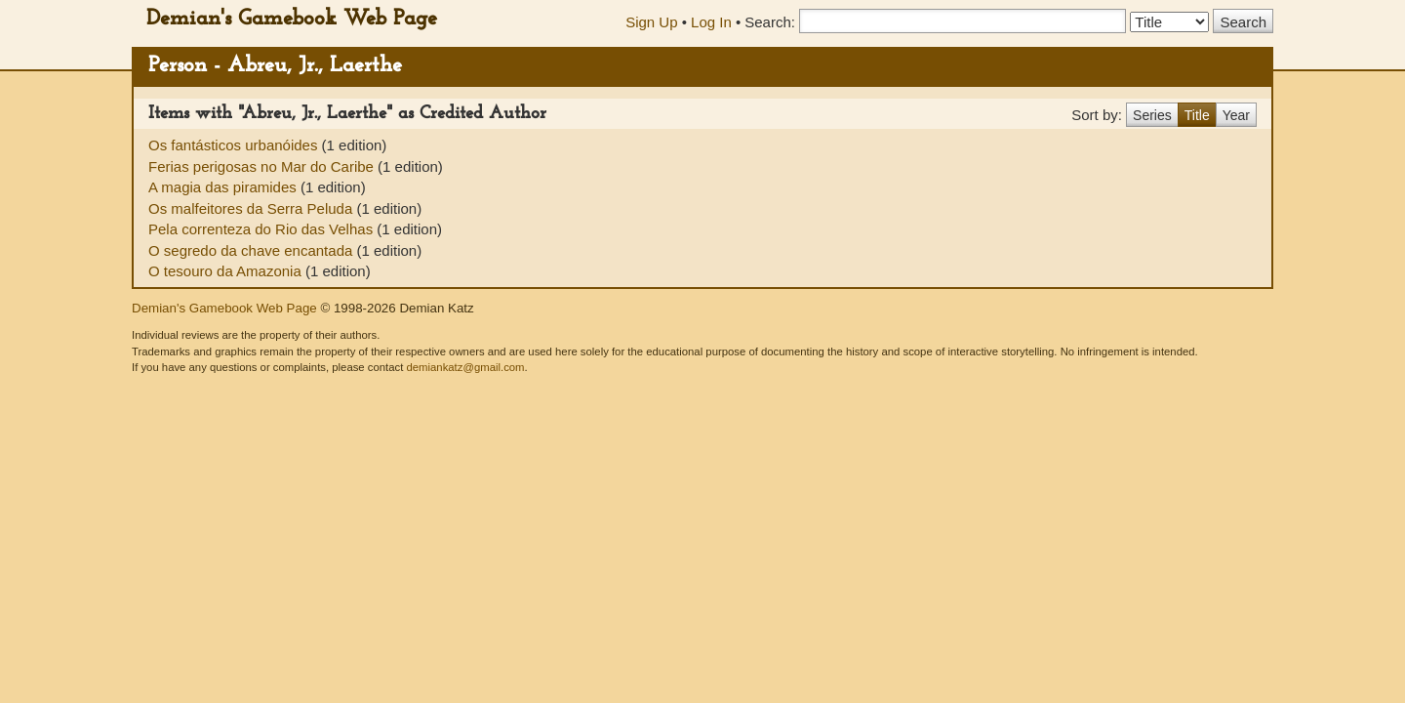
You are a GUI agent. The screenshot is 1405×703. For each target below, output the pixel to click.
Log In (711, 22)
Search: (769, 22)
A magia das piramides (224, 187)
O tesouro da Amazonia (226, 271)
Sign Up (651, 22)
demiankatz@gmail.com (465, 367)
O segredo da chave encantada (252, 250)
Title (1197, 115)
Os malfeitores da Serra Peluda (252, 208)
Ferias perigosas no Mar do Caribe (263, 166)
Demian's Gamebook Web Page (291, 19)
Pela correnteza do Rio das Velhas (262, 229)
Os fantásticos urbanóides (235, 145)
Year (1236, 115)
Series (1152, 115)
